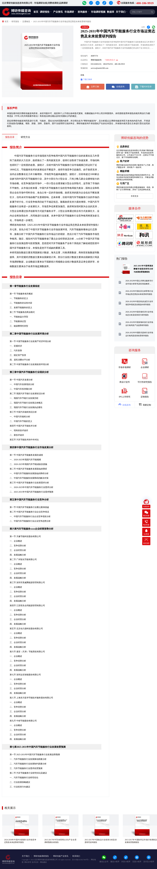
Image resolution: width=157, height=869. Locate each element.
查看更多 (134, 196)
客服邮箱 (84, 68)
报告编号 (84, 56)
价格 (82, 75)
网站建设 (43, 862)
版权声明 (12, 108)
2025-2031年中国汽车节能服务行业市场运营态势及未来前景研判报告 (62, 21)
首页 (35, 11)
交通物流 (26, 21)
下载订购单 (86, 79)
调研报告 (46, 11)
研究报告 (15, 21)
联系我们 (76, 856)
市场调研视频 (98, 11)
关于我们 (122, 11)
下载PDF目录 (143, 87)
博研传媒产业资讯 (60, 856)
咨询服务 (83, 11)
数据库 (110, 11)
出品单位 (84, 60)
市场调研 (70, 11)
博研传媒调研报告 (41, 856)
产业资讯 (58, 11)
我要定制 (145, 404)
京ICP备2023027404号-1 (81, 860)
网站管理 (27, 862)
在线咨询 (117, 87)
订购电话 (84, 64)
